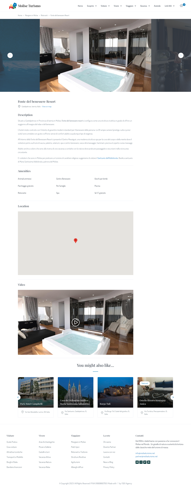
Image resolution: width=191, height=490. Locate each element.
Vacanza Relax (44, 467)
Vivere (116, 6)
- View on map (46, 106)
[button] (181, 6)
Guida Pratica (12, 442)
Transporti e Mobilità (15, 457)
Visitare (104, 6)
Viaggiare (129, 6)
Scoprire (90, 6)
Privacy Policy (108, 467)
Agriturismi (75, 462)
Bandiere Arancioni (14, 467)
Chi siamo (107, 442)
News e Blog (108, 462)
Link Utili (168, 6)
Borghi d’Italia (12, 462)
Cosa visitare (12, 447)
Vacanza (143, 6)
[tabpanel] (95, 55)
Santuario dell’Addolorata (108, 158)
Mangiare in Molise (31, 15)
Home (80, 6)
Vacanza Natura (45, 462)
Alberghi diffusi (77, 467)
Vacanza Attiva (45, 457)
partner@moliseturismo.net (147, 456)
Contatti (106, 457)
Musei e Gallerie (45, 447)
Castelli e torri (44, 452)
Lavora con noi (109, 452)
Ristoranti (44, 15)
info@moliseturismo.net (145, 453)
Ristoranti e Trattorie (79, 452)
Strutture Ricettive (78, 457)
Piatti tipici (75, 447)
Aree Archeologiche (47, 442)
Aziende (157, 6)
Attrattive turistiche (14, 452)
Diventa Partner (109, 447)
